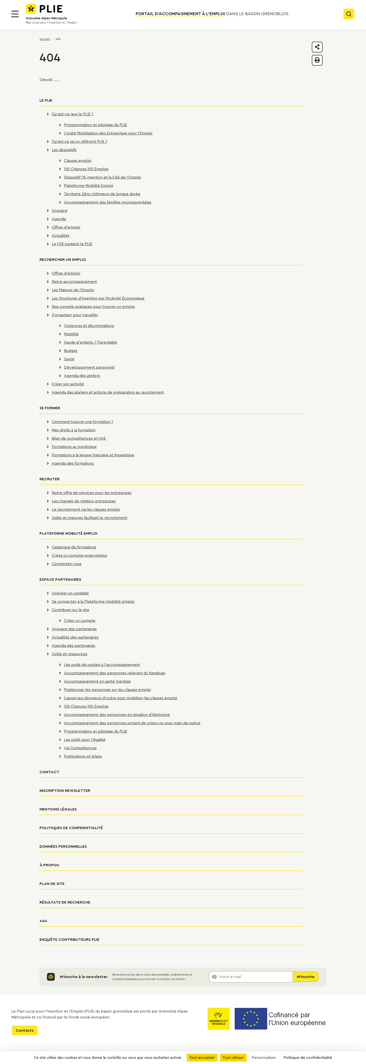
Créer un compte (79, 621)
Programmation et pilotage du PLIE (95, 125)
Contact (49, 772)
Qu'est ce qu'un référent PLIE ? (79, 142)
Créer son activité (68, 384)
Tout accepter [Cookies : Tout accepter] (202, 1058)
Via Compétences (80, 748)
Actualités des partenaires (75, 637)
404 (43, 921)
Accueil (44, 38)
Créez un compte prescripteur (79, 555)
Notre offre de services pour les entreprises (91, 493)
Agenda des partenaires (73, 646)
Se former (49, 408)
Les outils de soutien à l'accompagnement (102, 665)
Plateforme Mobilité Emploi (88, 186)
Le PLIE (45, 100)
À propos (49, 865)
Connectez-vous (66, 564)
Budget (70, 351)
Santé (69, 359)
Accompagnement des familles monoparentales (107, 202)
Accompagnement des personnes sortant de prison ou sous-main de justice (132, 723)
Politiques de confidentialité (71, 828)
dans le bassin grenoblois (212, 14)
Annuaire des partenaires (74, 629)
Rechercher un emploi (62, 260)
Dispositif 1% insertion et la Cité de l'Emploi (102, 177)
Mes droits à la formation (73, 430)
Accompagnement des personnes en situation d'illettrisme (117, 715)
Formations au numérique (74, 447)
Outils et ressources (69, 654)
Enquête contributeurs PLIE (69, 940)
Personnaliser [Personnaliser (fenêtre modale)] (264, 1058)
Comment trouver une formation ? (82, 422)
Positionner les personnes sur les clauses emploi (107, 690)
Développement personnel (89, 367)
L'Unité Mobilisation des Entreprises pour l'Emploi (108, 133)
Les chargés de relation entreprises (84, 501)
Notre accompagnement (74, 282)
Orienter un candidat (70, 593)
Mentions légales (58, 809)
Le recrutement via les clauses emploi (86, 509)
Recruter (49, 479)
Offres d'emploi (66, 227)
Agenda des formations (73, 463)
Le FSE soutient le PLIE (72, 244)
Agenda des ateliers (82, 376)
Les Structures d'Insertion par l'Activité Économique (98, 298)
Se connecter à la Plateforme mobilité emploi (93, 602)
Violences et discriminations (89, 326)
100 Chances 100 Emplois (86, 169)
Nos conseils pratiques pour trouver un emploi (93, 307)
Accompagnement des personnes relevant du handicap (114, 673)
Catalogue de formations (74, 547)
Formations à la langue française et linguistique (93, 455)
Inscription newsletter (64, 791)
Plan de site (52, 884)
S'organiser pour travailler (75, 315)
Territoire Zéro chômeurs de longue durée (102, 194)
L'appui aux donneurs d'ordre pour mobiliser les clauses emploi (120, 698)
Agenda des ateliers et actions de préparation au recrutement (108, 392)
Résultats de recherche (64, 902)
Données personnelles (63, 846)
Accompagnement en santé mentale (97, 681)
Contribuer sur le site (70, 610)
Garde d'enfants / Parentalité (90, 342)
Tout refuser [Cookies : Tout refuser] (233, 1058)
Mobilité (71, 334)
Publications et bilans (83, 756)
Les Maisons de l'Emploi (73, 290)
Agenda (59, 219)
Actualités (60, 236)
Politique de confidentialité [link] (308, 1058)
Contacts (25, 1030)
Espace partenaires (60, 579)
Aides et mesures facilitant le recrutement (89, 518)
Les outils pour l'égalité (84, 740)
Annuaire (59, 211)
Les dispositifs (64, 150)
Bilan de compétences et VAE (79, 438)
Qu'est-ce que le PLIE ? (72, 114)
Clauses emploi (77, 161)
